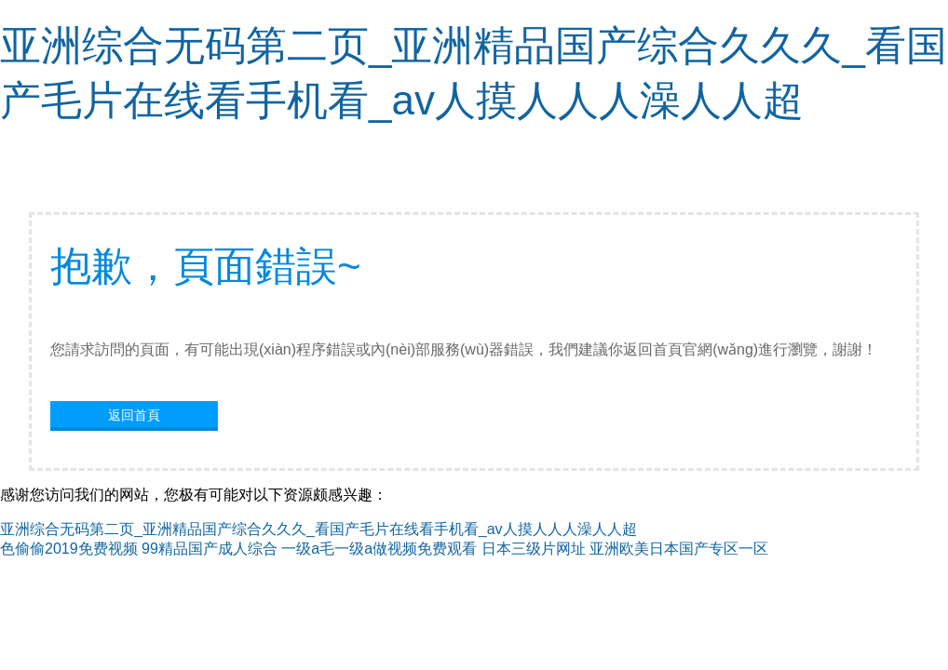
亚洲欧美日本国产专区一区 (678, 548)
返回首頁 (134, 415)
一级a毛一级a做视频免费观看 (379, 548)
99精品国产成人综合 (210, 548)
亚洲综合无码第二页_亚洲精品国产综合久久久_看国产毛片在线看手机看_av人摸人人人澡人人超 (318, 529)
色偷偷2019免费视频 (69, 548)
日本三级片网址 (533, 548)
